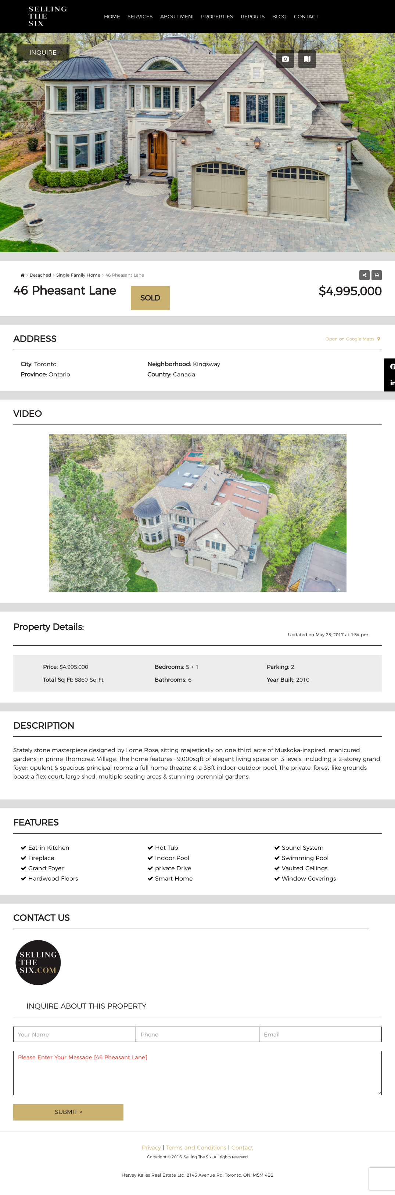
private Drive (169, 868)
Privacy (151, 1147)
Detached (40, 275)
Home (112, 16)
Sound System (299, 847)
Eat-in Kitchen (45, 847)
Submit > (68, 1111)
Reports (253, 16)
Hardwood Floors (49, 878)
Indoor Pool (168, 858)
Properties (217, 16)
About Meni (177, 16)
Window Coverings (305, 878)
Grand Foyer (42, 868)
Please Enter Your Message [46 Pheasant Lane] (197, 1073)
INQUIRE (43, 52)
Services (140, 16)
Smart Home (170, 878)
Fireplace (37, 858)
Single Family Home (78, 275)
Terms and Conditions (196, 1147)
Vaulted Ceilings (300, 868)
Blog (279, 16)
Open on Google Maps (353, 339)
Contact (306, 16)
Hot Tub (162, 847)
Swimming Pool (301, 858)
